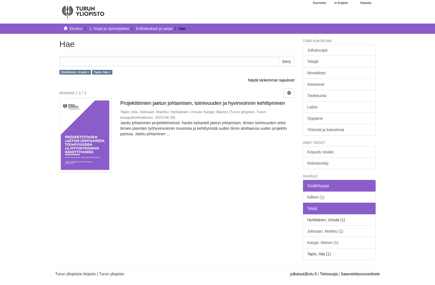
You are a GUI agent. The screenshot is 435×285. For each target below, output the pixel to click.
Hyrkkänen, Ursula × (75, 72)
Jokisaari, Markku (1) (325, 231)
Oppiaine (315, 118)
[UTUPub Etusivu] (83, 9)
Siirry (286, 61)
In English (341, 2)
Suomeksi (319, 2)
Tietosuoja (329, 274)
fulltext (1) (315, 197)
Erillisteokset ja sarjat (154, 28)
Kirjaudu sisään (320, 152)
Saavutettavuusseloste (360, 274)
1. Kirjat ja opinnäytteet (109, 28)
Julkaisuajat (317, 50)
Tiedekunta (317, 95)
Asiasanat (315, 84)
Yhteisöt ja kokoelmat (325, 130)
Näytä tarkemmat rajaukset (271, 80)
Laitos (312, 107)
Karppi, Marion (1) (322, 242)
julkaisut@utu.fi (303, 274)
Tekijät (312, 61)
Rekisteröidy (318, 163)
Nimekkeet (316, 73)
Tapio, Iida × (102, 72)
